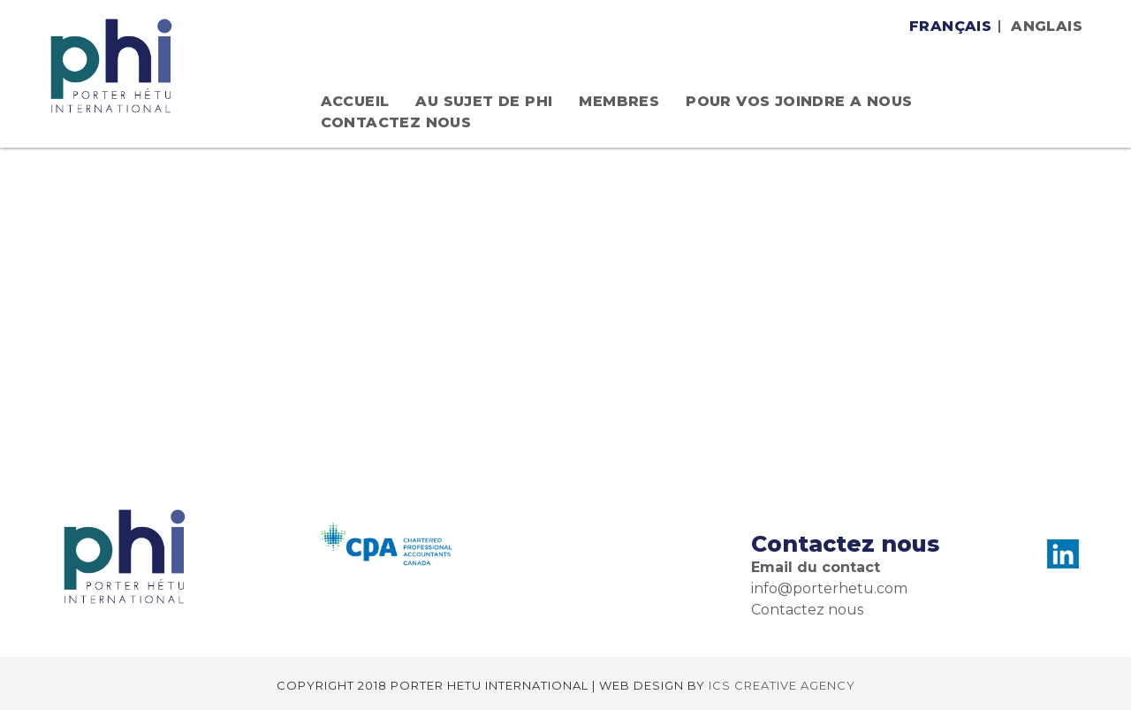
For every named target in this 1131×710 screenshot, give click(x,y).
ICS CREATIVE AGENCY (782, 685)
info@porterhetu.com (829, 588)
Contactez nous (396, 122)
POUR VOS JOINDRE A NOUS (799, 101)
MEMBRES (619, 101)
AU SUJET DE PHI (483, 101)
